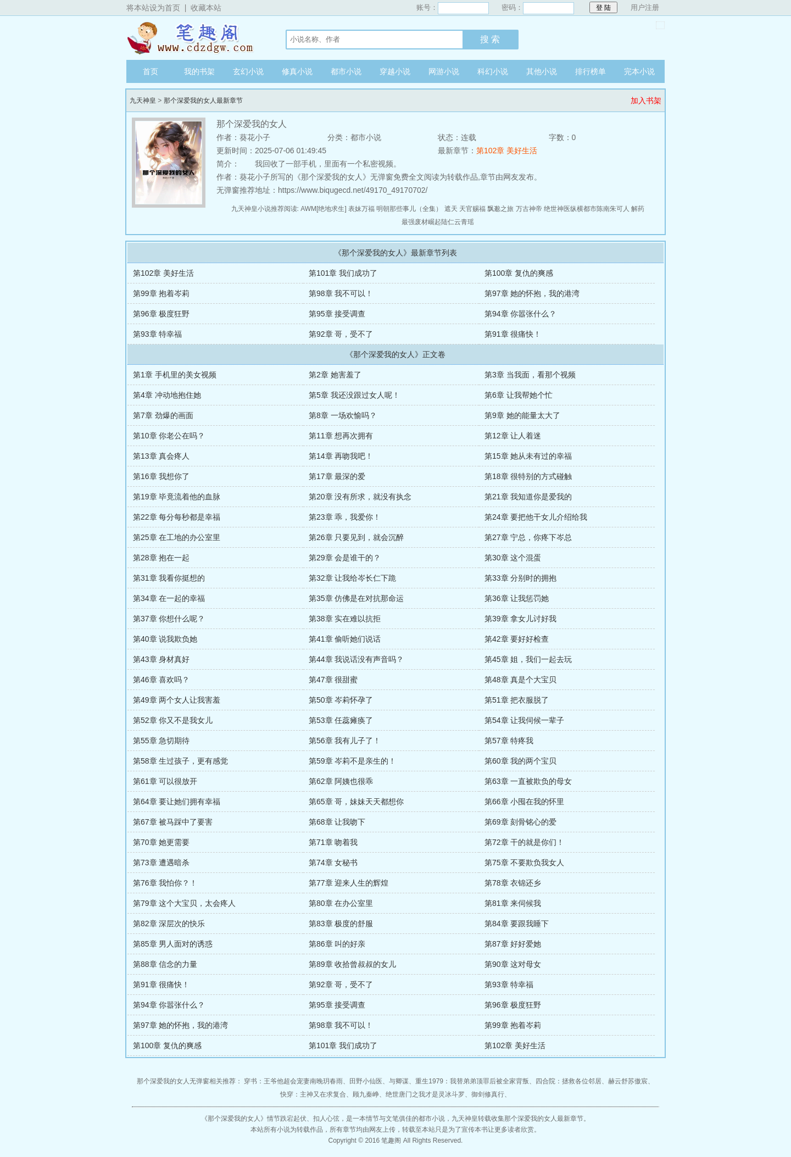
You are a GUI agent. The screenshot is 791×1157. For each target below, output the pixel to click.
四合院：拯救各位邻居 (568, 1081)
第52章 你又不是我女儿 (173, 720)
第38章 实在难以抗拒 (345, 618)
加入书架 (646, 100)
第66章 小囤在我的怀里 (524, 801)
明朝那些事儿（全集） (409, 209)
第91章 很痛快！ (512, 334)
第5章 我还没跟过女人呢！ (354, 395)
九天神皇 (195, 37)
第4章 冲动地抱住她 (167, 395)
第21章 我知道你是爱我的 (528, 496)
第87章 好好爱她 (512, 943)
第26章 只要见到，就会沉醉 (356, 537)
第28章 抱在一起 (161, 557)
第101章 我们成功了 (343, 273)
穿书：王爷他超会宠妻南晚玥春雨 (293, 1081)
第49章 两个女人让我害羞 (176, 700)
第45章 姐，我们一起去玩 (528, 659)
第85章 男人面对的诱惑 (173, 943)
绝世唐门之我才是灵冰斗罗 (425, 1094)
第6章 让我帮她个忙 (518, 395)
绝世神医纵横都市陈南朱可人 (587, 209)
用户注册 (645, 7)
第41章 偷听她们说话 (345, 639)
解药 (637, 209)
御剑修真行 (487, 1094)
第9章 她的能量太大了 (522, 415)
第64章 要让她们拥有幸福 (176, 801)
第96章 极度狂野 (161, 313)
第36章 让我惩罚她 (516, 598)
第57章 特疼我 (508, 740)
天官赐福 (472, 209)
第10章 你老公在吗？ (169, 435)
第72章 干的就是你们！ (524, 842)
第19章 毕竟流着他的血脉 (176, 496)
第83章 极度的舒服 (341, 923)
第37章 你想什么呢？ (169, 618)
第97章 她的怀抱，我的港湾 (532, 293)
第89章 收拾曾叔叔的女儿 (352, 964)
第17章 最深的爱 (337, 476)
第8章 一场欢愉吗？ (343, 415)
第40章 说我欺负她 (165, 639)
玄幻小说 (248, 71)
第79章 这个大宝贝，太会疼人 (184, 903)
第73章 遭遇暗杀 (161, 862)
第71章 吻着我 (333, 842)
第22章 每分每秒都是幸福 (176, 517)
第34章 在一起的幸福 (169, 598)
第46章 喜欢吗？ (161, 679)
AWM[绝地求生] (323, 209)
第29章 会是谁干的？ (345, 557)
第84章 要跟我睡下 (516, 923)
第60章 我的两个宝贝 (520, 760)
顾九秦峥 (366, 1094)
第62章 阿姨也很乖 (341, 781)
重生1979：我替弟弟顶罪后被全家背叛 (472, 1081)
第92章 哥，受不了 (341, 334)
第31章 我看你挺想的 (169, 578)
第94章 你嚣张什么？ (520, 313)
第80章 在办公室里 (341, 903)
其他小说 (541, 71)
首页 (150, 71)
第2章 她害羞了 (335, 374)
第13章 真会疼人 (161, 456)
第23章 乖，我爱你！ (345, 517)
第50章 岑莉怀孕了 (341, 700)
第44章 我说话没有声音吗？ (356, 659)
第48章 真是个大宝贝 (520, 679)
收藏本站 (206, 7)
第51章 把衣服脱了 (516, 700)
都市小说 (346, 71)
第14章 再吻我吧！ (341, 456)
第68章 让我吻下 (337, 821)
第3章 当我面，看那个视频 (530, 374)
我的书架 (199, 71)
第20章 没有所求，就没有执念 (360, 496)
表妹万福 (361, 209)
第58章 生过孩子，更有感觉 (180, 760)
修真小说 (297, 71)
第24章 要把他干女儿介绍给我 (535, 517)
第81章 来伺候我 (512, 903)
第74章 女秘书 (333, 862)
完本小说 (639, 71)
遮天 (451, 209)
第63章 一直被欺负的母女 (528, 781)
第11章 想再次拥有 (341, 435)
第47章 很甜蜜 (333, 679)
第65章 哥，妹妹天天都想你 (356, 801)
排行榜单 (590, 71)
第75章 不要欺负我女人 (524, 862)
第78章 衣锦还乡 (512, 882)
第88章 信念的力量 (165, 964)
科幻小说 (492, 71)
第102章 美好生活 (506, 150)
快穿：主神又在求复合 (313, 1094)
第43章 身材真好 (161, 659)
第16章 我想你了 (161, 476)
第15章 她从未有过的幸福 (528, 456)
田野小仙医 (365, 1081)
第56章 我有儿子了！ (345, 740)
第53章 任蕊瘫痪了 (341, 720)
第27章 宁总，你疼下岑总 (528, 537)
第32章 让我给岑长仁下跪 (352, 578)
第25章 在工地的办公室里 (176, 537)
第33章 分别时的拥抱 (520, 578)
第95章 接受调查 (337, 313)
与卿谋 (399, 1081)
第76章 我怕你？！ (165, 882)
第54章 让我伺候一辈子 (524, 720)
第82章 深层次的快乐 (169, 923)
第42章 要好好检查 (516, 639)
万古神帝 (529, 209)
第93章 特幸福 (157, 334)
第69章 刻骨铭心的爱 (520, 821)
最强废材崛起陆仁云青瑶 (438, 222)
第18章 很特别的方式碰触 (528, 476)
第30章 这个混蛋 (512, 557)
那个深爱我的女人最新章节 (203, 100)
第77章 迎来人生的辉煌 (348, 882)
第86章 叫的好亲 (337, 943)
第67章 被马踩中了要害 (173, 821)
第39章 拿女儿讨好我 (520, 618)
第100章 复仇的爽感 (518, 273)
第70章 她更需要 (161, 842)
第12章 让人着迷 (512, 435)
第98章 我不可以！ (341, 293)
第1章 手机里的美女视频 (174, 374)
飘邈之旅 (500, 209)
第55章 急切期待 (161, 740)
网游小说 (443, 71)
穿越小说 (395, 71)
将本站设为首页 (153, 7)
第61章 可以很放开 (165, 781)
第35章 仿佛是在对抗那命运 (356, 598)
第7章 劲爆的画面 (163, 415)
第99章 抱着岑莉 (161, 293)
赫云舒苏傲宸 (628, 1081)
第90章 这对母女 (512, 964)
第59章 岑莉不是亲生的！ (352, 760)
